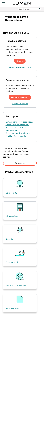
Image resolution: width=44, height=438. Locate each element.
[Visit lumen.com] (22, 3)
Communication (13, 262)
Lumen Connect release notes (19, 122)
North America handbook (17, 124)
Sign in (20, 61)
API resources (12, 130)
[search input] (29, 9)
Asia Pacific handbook (16, 127)
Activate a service (20, 103)
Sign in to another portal (20, 67)
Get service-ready (20, 97)
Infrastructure (12, 216)
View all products (14, 308)
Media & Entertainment (16, 285)
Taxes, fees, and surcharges (18, 133)
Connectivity (11, 193)
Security (9, 239)
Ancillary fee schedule (16, 136)
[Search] (39, 9)
